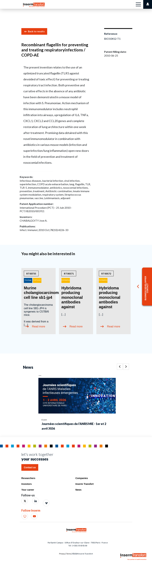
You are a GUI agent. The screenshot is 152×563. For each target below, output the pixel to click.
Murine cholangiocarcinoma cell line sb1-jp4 (42, 293)
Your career (27, 489)
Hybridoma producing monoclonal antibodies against (72, 297)
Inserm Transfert (84, 484)
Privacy (62, 554)
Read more (76, 326)
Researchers (28, 478)
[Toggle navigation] (138, 4)
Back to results (34, 31)
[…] (63, 314)
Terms (68, 554)
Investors (26, 484)
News (78, 489)
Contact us (30, 467)
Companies (81, 478)
